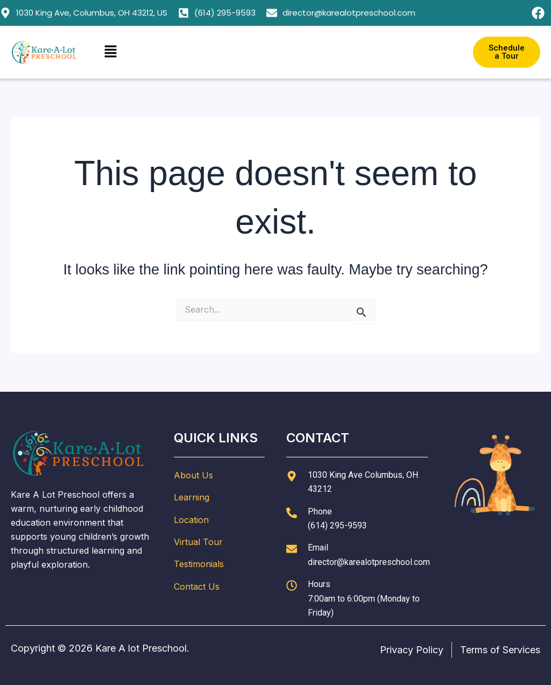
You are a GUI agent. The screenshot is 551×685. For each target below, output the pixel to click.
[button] (275, 51)
